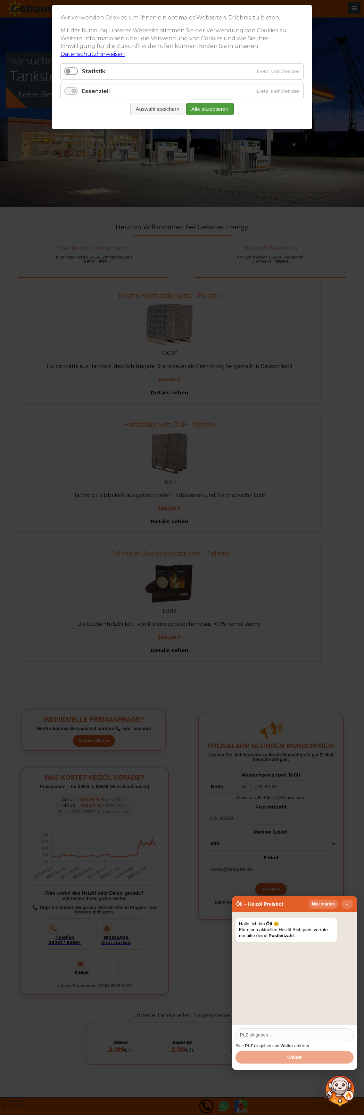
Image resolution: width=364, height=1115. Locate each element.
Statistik (94, 71)
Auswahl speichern (157, 109)
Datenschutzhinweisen (92, 54)
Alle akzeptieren (210, 109)
